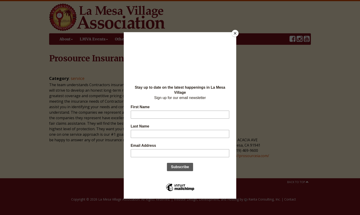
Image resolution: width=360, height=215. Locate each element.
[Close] (235, 33)
